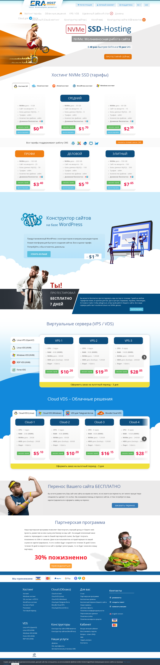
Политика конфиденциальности (92, 611)
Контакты (84, 643)
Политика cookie (86, 616)
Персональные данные (89, 613)
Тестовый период (29, 611)
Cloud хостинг (57, 594)
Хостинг (26, 594)
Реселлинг (27, 608)
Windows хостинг (29, 596)
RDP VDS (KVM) (28, 639)
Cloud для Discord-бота (60, 608)
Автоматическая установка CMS (64, 649)
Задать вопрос (86, 640)
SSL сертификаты (58, 646)
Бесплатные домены (88, 599)
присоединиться (60, 565)
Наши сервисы (85, 605)
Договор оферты (86, 608)
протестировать (136, 309)
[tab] (21, 86)
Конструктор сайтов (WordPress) (64, 631)
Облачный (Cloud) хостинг (45, 19)
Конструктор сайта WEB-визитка (124, 19)
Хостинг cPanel (28, 605)
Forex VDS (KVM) (28, 636)
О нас (82, 594)
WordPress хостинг (30, 602)
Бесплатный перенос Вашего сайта (93, 602)
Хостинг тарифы (33, 13)
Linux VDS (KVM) (28, 630)
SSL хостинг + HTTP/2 (30, 599)
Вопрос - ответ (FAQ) (87, 634)
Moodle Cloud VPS (58, 605)
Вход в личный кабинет (89, 629)
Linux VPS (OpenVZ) (30, 627)
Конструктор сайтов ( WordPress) (83, 19)
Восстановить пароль (88, 631)
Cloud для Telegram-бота (61, 602)
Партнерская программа (89, 596)
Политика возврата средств (90, 619)
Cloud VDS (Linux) (58, 596)
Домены (119, 13)
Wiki (81, 637)
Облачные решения (55, 13)
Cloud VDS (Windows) (59, 599)
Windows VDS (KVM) (30, 633)
